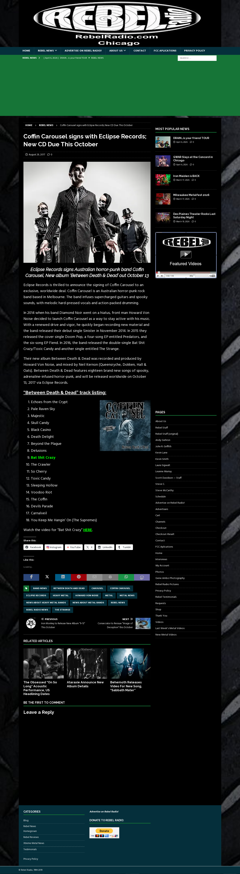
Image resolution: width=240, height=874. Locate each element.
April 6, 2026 (182, 142)
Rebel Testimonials (165, 597)
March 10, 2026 (182, 221)
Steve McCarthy (164, 490)
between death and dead (69, 588)
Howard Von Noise (86, 596)
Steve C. (160, 484)
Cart (157, 515)
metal (109, 596)
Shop (158, 609)
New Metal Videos (165, 635)
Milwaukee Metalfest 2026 (191, 194)
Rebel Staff (161, 428)
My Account (162, 566)
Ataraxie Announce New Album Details (85, 684)
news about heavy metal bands (46, 603)
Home (26, 51)
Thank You (161, 616)
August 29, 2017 (37, 155)
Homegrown (30, 831)
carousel (97, 588)
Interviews (161, 559)
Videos (159, 622)
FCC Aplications (165, 51)
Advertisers (161, 509)
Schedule (160, 497)
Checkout (160, 528)
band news (40, 588)
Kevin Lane (161, 453)
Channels (160, 522)
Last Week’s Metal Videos (169, 628)
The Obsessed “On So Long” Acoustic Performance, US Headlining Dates (40, 688)
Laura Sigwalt (162, 465)
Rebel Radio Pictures (167, 584)
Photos (159, 572)
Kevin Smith (162, 459)
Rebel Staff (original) (166, 434)
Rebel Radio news (37, 610)
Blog (25, 821)
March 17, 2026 (182, 180)
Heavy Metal (61, 596)
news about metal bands (88, 603)
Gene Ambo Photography (170, 578)
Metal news (127, 596)
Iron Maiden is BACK (186, 176)
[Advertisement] (120, 89)
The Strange (62, 610)
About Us (116, 51)
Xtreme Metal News (33, 843)
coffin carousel (120, 588)
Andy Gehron (162, 440)
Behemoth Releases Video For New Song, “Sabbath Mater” (126, 686)
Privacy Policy (194, 51)
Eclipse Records (36, 596)
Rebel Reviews (31, 837)
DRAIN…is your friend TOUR (191, 138)
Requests (160, 603)
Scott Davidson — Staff (168, 478)
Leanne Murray (163, 471)
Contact (140, 51)
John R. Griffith (163, 446)
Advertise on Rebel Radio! (83, 51)
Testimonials (30, 849)
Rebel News (46, 51)
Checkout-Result (164, 534)
